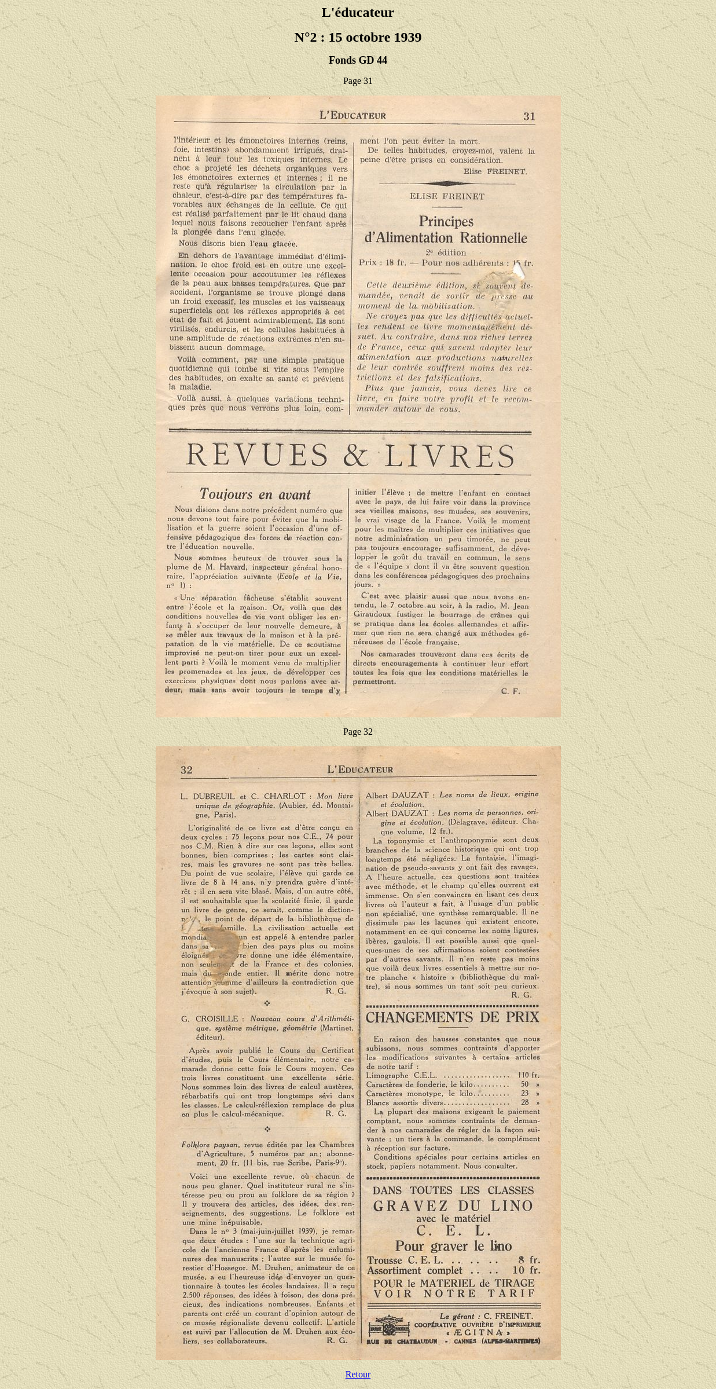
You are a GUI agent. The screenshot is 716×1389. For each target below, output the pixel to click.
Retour (358, 1374)
